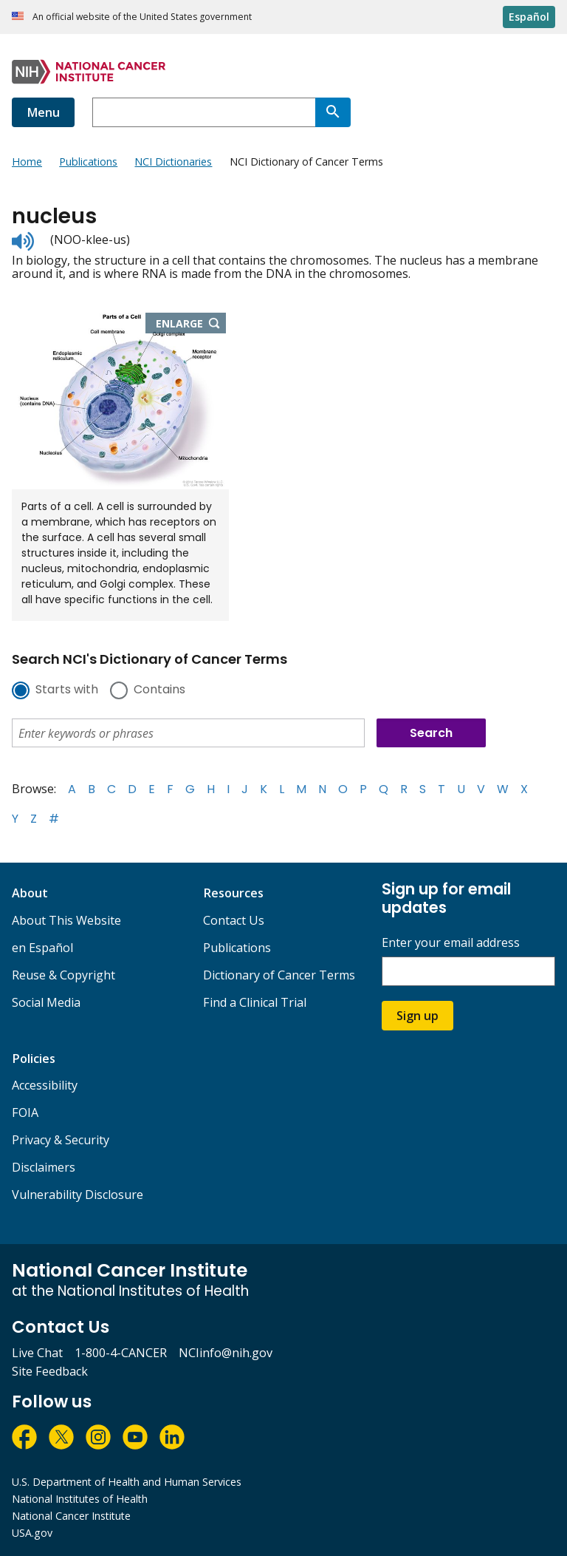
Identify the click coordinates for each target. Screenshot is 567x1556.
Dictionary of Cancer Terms (279, 975)
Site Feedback (50, 1371)
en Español (42, 948)
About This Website (66, 920)
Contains (159, 690)
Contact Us (233, 920)
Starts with (66, 690)
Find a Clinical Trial (254, 1002)
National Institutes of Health (80, 1499)
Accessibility (45, 1085)
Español (529, 17)
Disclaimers (43, 1167)
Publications (237, 948)
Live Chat (37, 1353)
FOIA (25, 1112)
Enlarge (191, 324)
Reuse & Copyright (63, 975)
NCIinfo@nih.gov (225, 1353)
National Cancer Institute (71, 1516)
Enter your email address (451, 943)
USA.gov (32, 1533)
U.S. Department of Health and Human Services (126, 1482)
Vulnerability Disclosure (77, 1194)
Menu (43, 112)
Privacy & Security (60, 1140)
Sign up (417, 1016)
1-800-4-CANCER (121, 1353)
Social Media (46, 1002)
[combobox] (203, 112)
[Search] (333, 112)
